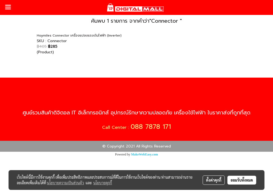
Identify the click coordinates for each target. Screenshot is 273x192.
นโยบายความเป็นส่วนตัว (65, 182)
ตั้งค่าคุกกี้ (213, 180)
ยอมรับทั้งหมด (242, 180)
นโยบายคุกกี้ (102, 182)
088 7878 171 (151, 126)
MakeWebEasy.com (144, 154)
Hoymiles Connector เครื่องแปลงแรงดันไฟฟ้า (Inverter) (79, 35)
